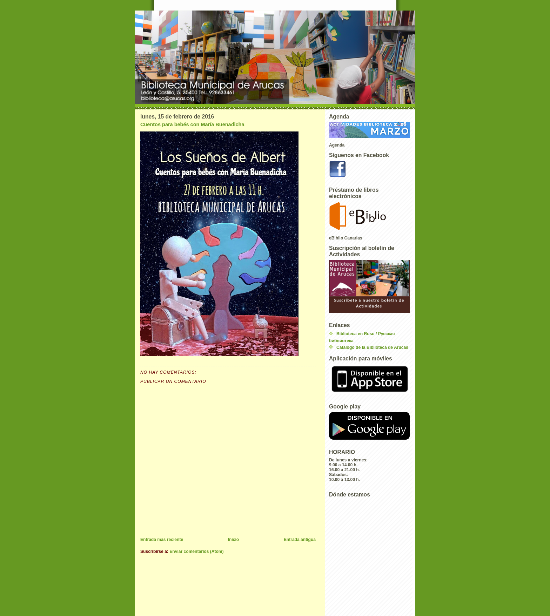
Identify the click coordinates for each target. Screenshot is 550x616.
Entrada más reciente (161, 539)
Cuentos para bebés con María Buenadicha (192, 124)
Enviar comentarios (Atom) (196, 551)
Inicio (233, 539)
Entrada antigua (300, 539)
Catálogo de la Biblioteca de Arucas (372, 347)
